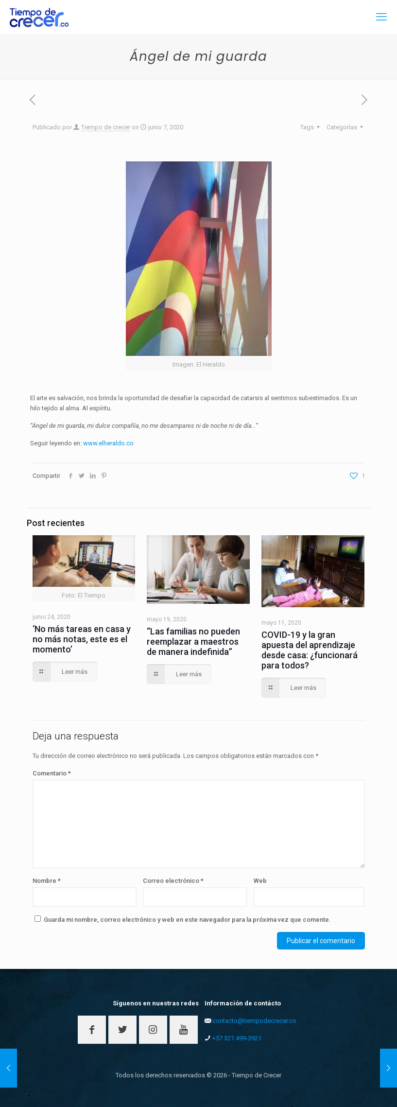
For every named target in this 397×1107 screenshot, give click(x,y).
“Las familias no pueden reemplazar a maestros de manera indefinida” (193, 641)
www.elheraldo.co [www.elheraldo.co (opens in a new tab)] (108, 443)
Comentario (52, 773)
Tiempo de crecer (105, 127)
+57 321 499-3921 (236, 1038)
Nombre (47, 880)
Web (260, 880)
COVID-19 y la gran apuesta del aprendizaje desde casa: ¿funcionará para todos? (309, 650)
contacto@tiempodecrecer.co (254, 1020)
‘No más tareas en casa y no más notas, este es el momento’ (82, 639)
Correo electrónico (173, 880)
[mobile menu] (381, 17)
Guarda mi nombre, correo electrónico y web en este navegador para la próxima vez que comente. (187, 919)
